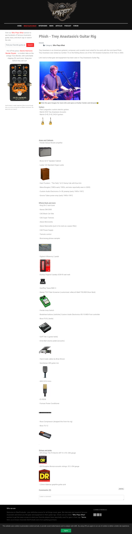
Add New (121, 488)
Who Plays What (18, 33)
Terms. (83, 517)
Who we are (11, 508)
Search (30, 45)
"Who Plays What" (78, 515)
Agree (66, 531)
